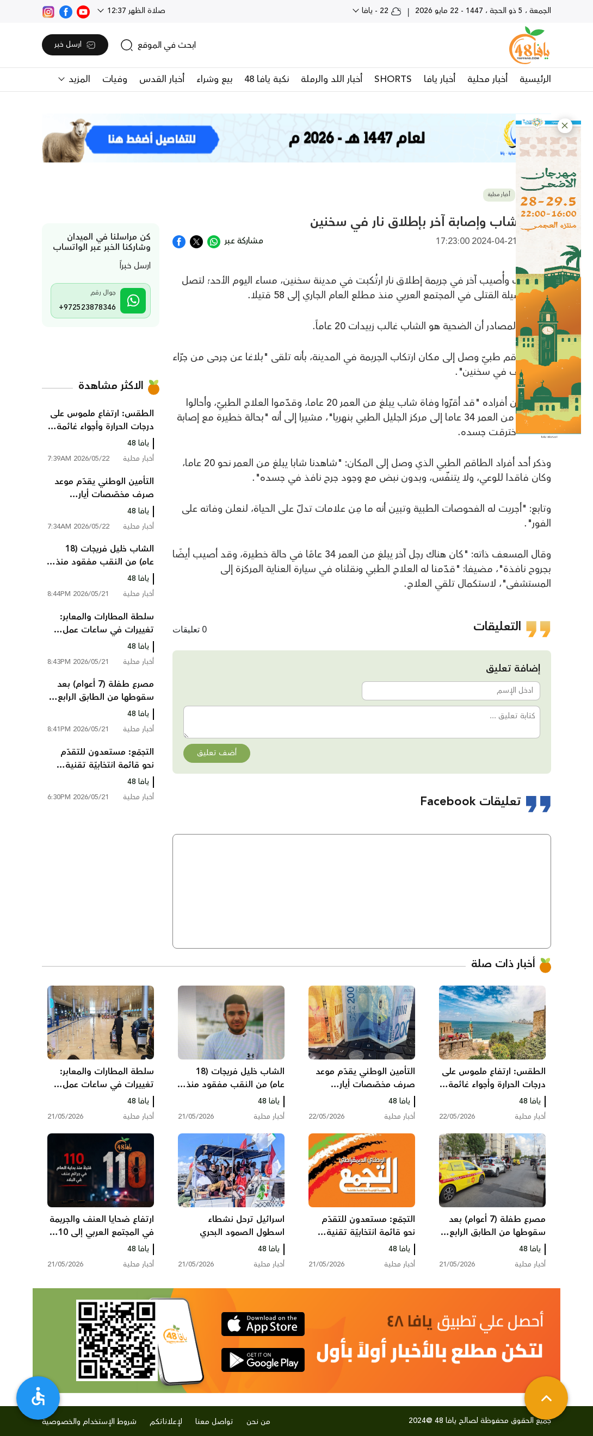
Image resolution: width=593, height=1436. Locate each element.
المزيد (78, 79)
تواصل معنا (214, 1422)
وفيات (114, 79)
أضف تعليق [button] (217, 753)
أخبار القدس (161, 79)
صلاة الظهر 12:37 (135, 11)
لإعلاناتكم (166, 1422)
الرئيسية (535, 79)
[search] (158, 45)
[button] (565, 125)
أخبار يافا (439, 79)
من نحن (258, 1422)
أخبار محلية (487, 79)
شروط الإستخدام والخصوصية (89, 1422)
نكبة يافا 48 (266, 79)
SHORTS (393, 79)
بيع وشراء (214, 79)
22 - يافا (380, 11)
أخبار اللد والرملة (331, 79)
